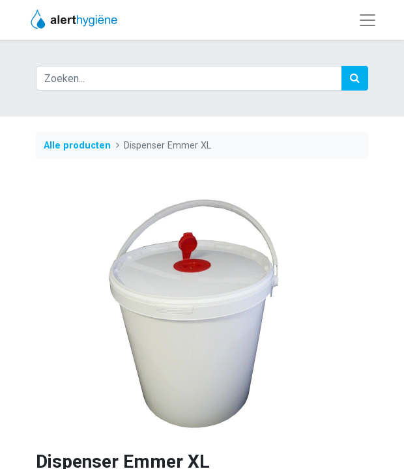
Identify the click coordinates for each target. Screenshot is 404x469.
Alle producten (77, 145)
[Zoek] (354, 78)
